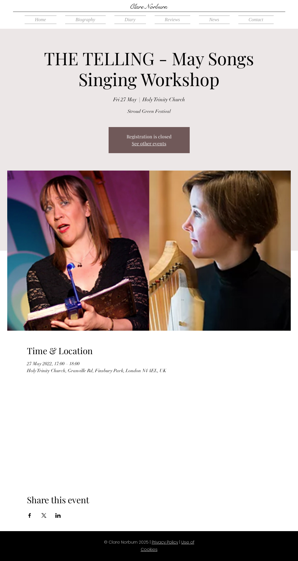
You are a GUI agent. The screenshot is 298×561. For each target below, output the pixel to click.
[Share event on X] (44, 515)
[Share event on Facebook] (29, 515)
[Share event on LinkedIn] (58, 515)
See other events (149, 143)
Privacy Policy (165, 542)
